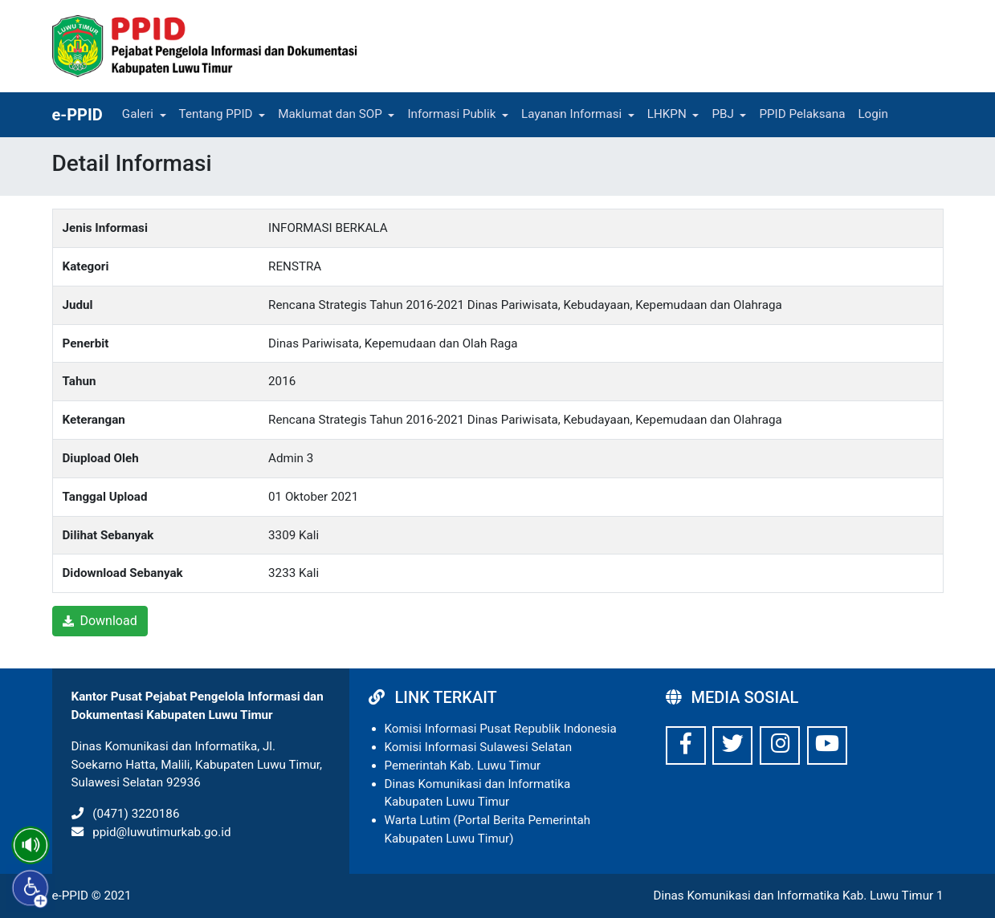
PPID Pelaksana (802, 114)
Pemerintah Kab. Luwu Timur (463, 765)
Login (872, 114)
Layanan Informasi (571, 114)
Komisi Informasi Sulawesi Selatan (479, 747)
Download (100, 620)
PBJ (722, 114)
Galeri (137, 114)
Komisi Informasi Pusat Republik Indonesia (501, 728)
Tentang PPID (216, 114)
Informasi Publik (451, 114)
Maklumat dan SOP (330, 114)
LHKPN (667, 114)
